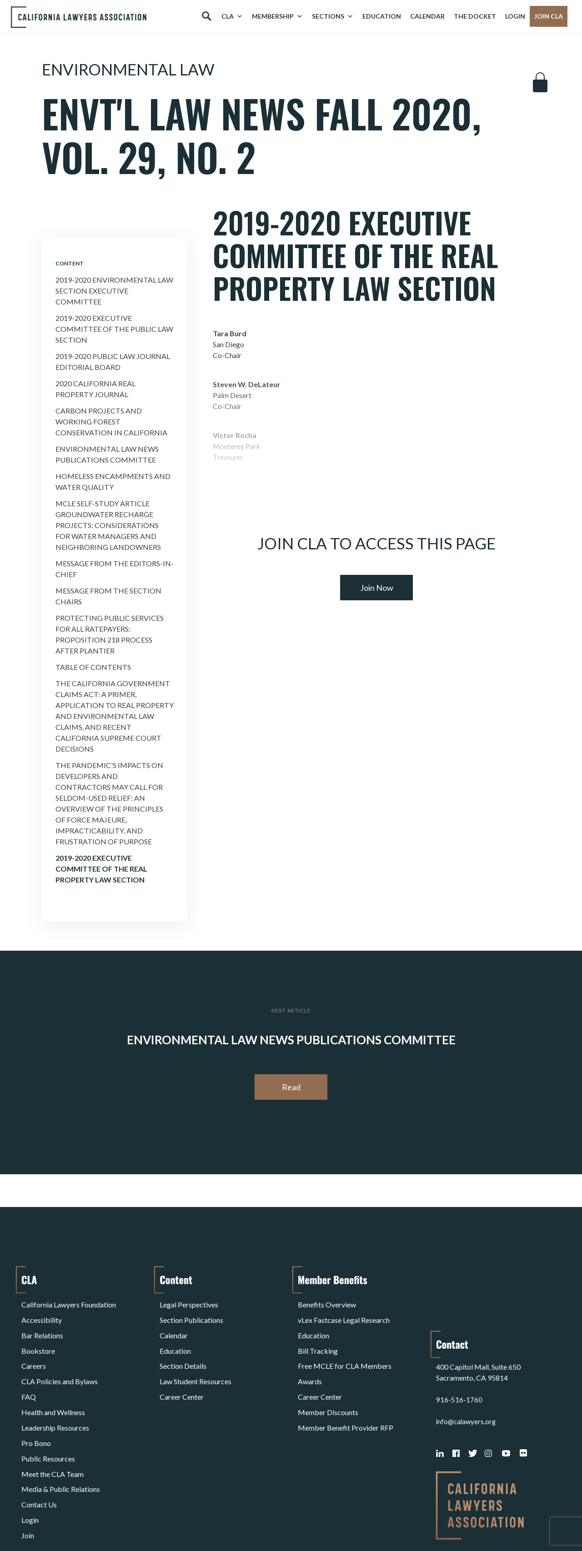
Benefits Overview (327, 1302)
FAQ (28, 1367)
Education (381, 16)
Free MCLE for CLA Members (344, 1346)
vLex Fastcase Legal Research (344, 1313)
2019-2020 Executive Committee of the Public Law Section (114, 329)
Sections (332, 16)
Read (291, 1087)
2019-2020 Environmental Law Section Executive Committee (114, 290)
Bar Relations (42, 1324)
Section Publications (191, 1313)
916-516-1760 (459, 1335)
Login (515, 16)
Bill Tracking (318, 1335)
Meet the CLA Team (52, 1422)
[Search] (206, 16)
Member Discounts (328, 1378)
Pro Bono (36, 1400)
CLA (232, 16)
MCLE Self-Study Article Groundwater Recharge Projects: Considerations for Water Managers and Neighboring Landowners (108, 525)
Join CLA (548, 16)
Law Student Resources (195, 1356)
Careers (33, 1346)
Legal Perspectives (189, 1302)
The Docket (475, 16)
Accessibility (41, 1313)
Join (27, 1465)
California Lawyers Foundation (68, 1302)
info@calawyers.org (467, 1356)
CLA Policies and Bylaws (59, 1356)
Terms (61, 1521)
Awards (310, 1356)
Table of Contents (93, 667)
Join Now (376, 588)
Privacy (96, 1521)
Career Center (182, 1367)
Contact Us (39, 1444)
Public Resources (48, 1411)
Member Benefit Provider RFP (345, 1389)
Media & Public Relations (60, 1433)
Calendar (427, 16)
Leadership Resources (55, 1389)
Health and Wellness (53, 1378)
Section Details (183, 1346)
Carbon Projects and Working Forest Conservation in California (111, 421)
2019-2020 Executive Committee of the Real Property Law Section (101, 868)
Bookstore (38, 1335)
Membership (277, 16)
